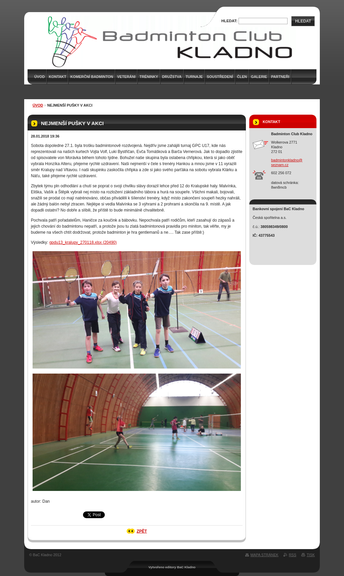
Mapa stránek (264, 555)
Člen (242, 77)
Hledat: (229, 21)
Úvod (38, 105)
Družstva (172, 77)
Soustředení (220, 77)
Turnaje (194, 77)
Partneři (280, 77)
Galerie (259, 77)
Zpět (142, 531)
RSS (292, 555)
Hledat (303, 21)
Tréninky (148, 77)
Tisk (311, 555)
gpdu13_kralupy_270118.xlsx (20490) (83, 242)
